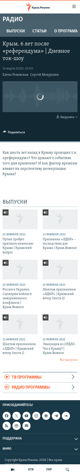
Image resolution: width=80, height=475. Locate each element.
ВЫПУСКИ (15, 31)
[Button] (14, 133)
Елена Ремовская (15, 75)
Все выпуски (68, 360)
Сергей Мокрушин (44, 75)
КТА (31, 469)
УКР (49, 469)
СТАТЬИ (39, 31)
